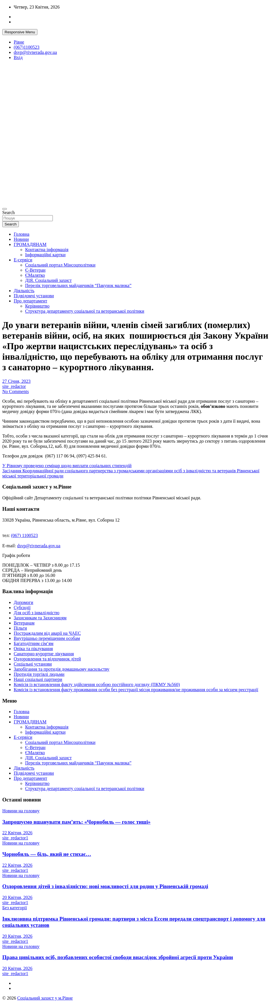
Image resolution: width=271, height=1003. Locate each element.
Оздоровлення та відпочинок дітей (47, 658)
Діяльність (24, 290)
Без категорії (14, 907)
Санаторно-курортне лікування (44, 653)
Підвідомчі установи (34, 295)
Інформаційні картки (45, 254)
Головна (21, 234)
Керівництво (37, 306)
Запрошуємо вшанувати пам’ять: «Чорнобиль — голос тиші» (76, 822)
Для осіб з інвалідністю (36, 612)
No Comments (15, 391)
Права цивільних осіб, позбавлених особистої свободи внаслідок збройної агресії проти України (117, 957)
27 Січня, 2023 (16, 381)
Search (8, 212)
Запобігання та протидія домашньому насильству (61, 669)
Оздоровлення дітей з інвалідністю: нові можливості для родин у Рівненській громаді (105, 886)
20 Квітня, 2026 (17, 897)
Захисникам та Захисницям (40, 617)
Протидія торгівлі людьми (39, 674)
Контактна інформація (47, 249)
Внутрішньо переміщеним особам (47, 638)
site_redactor (14, 386)
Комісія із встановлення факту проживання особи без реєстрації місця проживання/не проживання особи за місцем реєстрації (136, 689)
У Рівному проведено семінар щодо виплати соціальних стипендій (67, 465)
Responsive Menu (20, 32)
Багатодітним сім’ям (33, 643)
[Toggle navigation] (4, 209)
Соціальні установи (33, 664)
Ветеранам (24, 622)
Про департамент (30, 300)
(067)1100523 (26, 47)
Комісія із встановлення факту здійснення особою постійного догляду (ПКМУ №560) (97, 684)
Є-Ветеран (35, 270)
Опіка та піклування (33, 648)
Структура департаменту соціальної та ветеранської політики (84, 311)
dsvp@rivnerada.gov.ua (35, 52)
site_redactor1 (15, 837)
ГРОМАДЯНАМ (30, 244)
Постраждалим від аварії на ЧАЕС (47, 633)
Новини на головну (21, 810)
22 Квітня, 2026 (17, 832)
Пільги (20, 628)
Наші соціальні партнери (38, 679)
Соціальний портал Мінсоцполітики (60, 265)
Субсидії (22, 607)
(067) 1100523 (24, 535)
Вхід (18, 57)
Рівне (19, 42)
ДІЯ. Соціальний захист (48, 280)
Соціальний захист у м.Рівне (45, 998)
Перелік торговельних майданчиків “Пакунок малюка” (78, 285)
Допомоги (23, 602)
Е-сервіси (23, 259)
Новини (21, 239)
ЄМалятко (35, 275)
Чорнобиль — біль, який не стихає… (46, 854)
